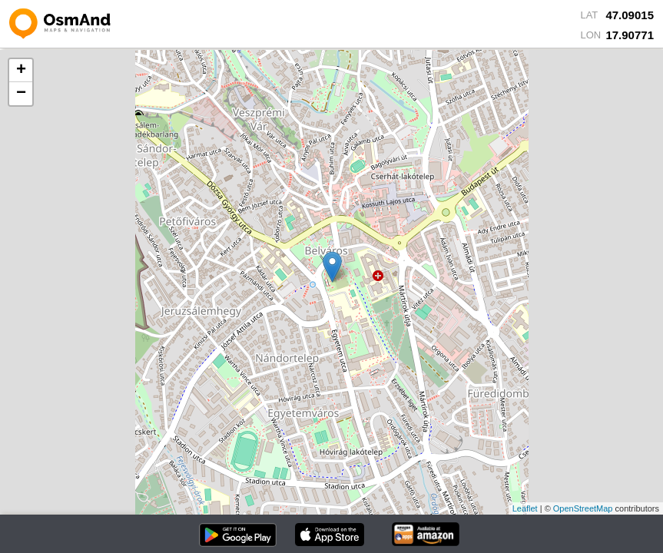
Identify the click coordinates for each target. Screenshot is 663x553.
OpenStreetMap (583, 508)
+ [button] (21, 70)
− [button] (21, 93)
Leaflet (525, 508)
